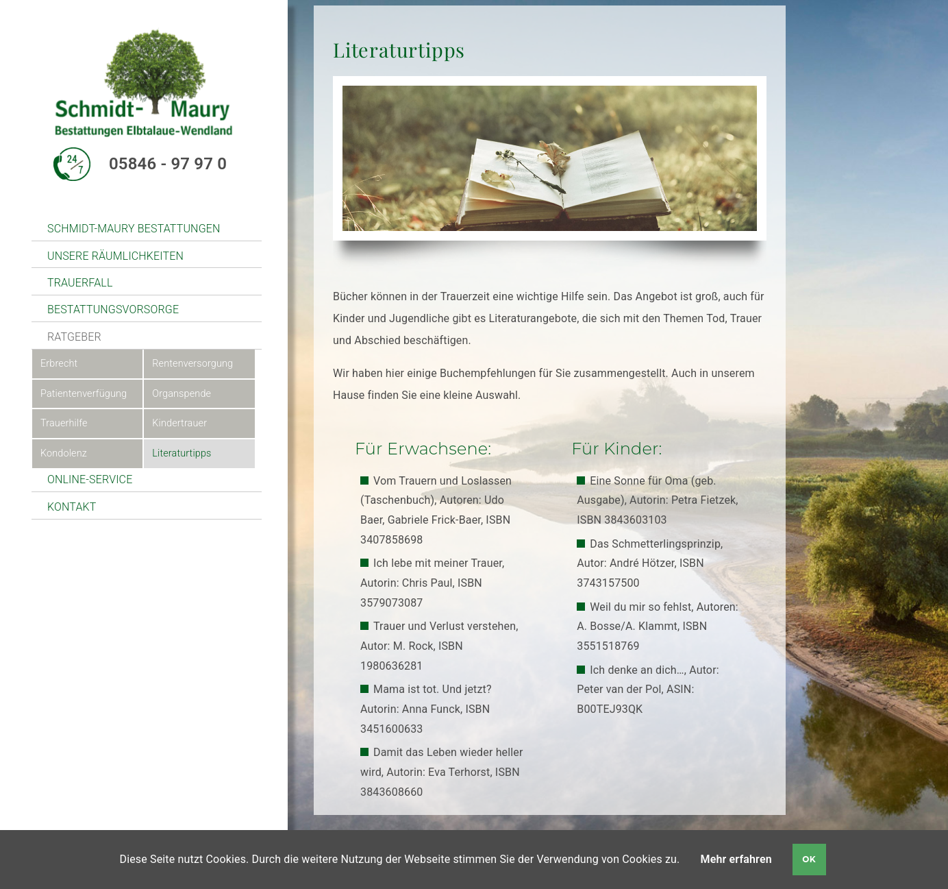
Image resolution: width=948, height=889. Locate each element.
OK (809, 859)
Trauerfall (80, 282)
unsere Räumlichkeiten (115, 256)
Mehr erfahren (736, 859)
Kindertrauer (179, 423)
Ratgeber (74, 336)
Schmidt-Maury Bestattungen (134, 228)
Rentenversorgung (192, 363)
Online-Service (89, 479)
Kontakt (72, 506)
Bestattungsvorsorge (113, 309)
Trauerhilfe (64, 423)
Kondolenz (63, 453)
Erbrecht (58, 363)
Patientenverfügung (83, 394)
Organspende (181, 394)
